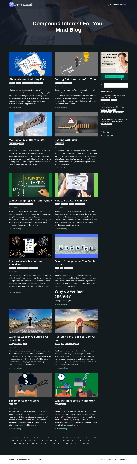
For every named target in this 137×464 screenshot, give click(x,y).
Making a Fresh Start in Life (26, 139)
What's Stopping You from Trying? (30, 200)
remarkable (104, 109)
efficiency (57, 204)
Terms (102, 459)
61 (92, 443)
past (63, 343)
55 (65, 443)
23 (11, 440)
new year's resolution (27, 82)
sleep (15, 404)
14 (62, 438)
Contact (123, 459)
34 (60, 440)
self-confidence (29, 204)
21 (91, 438)
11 (49, 438)
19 (82, 438)
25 (20, 440)
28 (33, 440)
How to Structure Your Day (71, 200)
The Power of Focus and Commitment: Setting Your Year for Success (114, 120)
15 (66, 438)
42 (95, 440)
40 (87, 440)
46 (25, 443)
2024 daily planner (105, 100)
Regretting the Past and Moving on (75, 338)
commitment (12, 268)
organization (64, 204)
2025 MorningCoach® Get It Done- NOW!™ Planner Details (113, 96)
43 (11, 443)
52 (52, 443)
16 (70, 438)
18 (78, 438)
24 (15, 440)
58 (78, 443)
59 (83, 443)
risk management (59, 143)
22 (95, 438)
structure (71, 204)
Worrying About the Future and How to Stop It (28, 338)
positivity (21, 143)
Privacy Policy (112, 459)
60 (87, 443)
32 (51, 440)
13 (57, 438)
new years (114, 100)
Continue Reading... (15, 107)
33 (55, 440)
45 (20, 443)
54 (60, 443)
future (10, 343)
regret (76, 343)
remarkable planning (119, 112)
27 (29, 440)
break (56, 404)
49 (38, 443)
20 (86, 438)
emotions (57, 343)
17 (74, 438)
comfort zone (58, 82)
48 (34, 443)
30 (42, 440)
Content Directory (119, 5)
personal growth (39, 82)
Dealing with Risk (66, 139)
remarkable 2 (112, 109)
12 (53, 438)
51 (47, 443)
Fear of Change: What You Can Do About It (75, 263)
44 (16, 443)
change (57, 268)
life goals (18, 82)
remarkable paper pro (106, 112)
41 (91, 440)
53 (56, 443)
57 (74, 443)
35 (64, 440)
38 (78, 440)
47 (29, 443)
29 (38, 440)
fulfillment (11, 82)
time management (80, 204)
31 (46, 440)
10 (46, 438)
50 (43, 443)
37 (73, 440)
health (10, 404)
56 (69, 443)
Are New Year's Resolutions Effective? (25, 263)
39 (82, 440)
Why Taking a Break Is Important (75, 400)
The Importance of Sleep (24, 400)
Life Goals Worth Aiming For (26, 79)
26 (24, 440)
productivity (62, 404)
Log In (108, 5)
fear (62, 268)
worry (25, 343)
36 (69, 440)
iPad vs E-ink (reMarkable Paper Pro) (113, 107)
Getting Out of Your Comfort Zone (75, 79)
